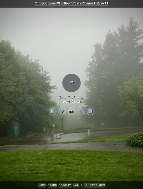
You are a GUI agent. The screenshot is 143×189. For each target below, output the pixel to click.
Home (42, 185)
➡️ (90, 111)
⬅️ (52, 111)
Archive (65, 185)
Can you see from (71, 4)
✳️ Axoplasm (94, 185)
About (52, 185)
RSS (76, 185)
